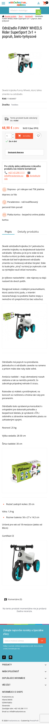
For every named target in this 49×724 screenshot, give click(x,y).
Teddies (14, 104)
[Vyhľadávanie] (24, 10)
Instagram (10, 657)
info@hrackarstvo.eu (13, 175)
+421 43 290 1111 (16, 172)
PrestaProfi (34, 720)
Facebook (4, 657)
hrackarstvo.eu (14, 720)
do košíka (24, 136)
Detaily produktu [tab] (28, 231)
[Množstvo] (8, 136)
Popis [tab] (8, 231)
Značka (6, 104)
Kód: (4, 98)
